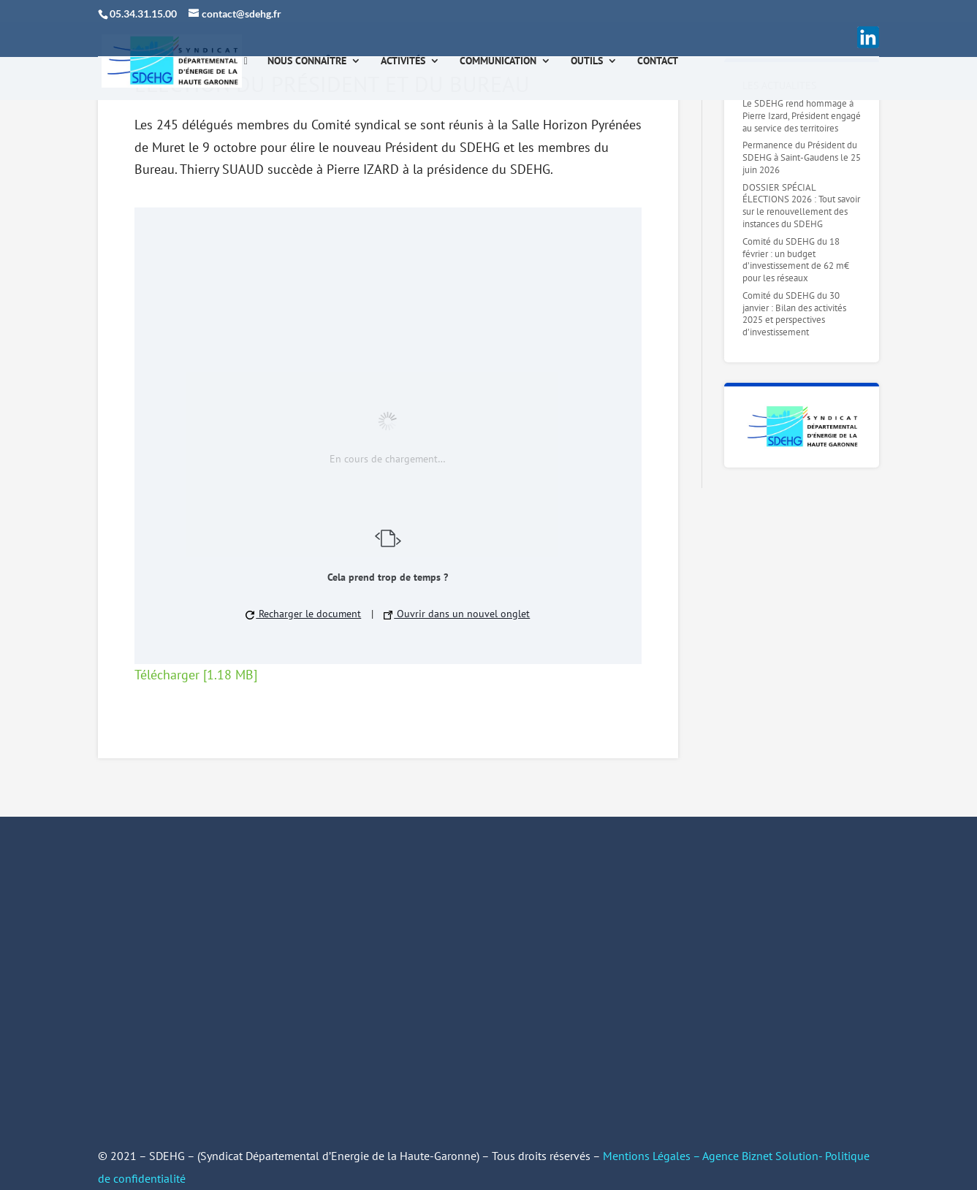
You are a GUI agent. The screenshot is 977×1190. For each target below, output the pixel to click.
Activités (403, 61)
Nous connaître (306, 61)
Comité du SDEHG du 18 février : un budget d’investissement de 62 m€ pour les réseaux (795, 260)
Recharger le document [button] (303, 613)
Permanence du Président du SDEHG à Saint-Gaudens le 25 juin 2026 (801, 157)
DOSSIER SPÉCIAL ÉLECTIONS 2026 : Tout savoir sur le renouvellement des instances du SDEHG (801, 206)
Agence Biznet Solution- (763, 1155)
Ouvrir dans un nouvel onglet (457, 613)
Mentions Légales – (652, 1155)
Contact (657, 61)
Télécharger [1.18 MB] (195, 674)
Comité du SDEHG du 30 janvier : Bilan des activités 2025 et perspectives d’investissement (794, 314)
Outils (587, 61)
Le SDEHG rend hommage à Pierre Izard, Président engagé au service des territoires (801, 115)
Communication (498, 61)
